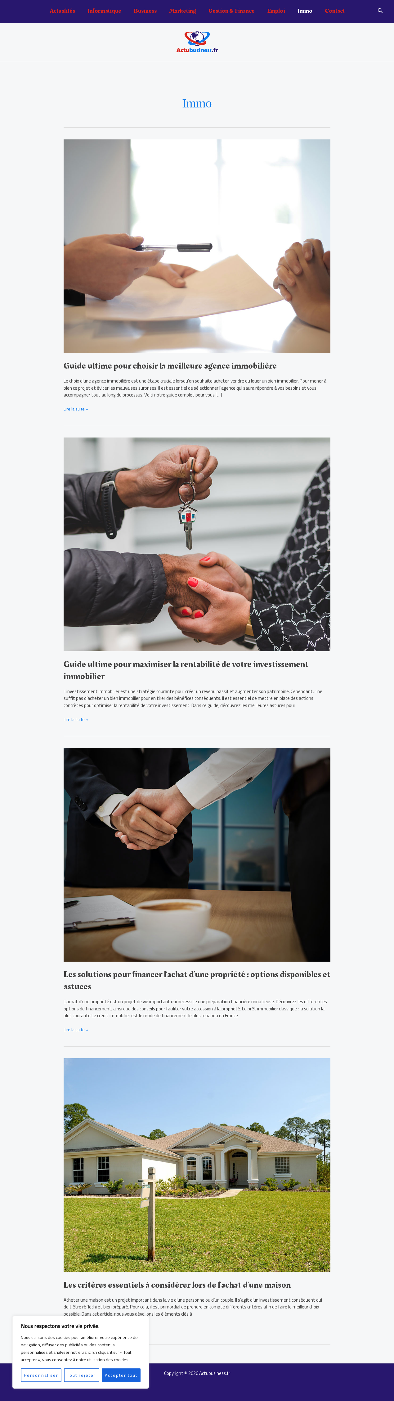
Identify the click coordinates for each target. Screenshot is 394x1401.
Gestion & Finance (231, 11)
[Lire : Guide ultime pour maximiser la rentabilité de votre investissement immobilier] (197, 543)
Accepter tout (121, 1375)
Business (145, 11)
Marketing (182, 11)
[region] (80, 1352)
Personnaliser (41, 1375)
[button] (380, 11)
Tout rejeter (81, 1375)
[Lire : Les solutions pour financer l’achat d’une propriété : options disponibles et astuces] (197, 854)
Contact (335, 11)
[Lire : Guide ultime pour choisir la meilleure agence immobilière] (197, 245)
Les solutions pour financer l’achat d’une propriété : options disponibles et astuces (175, 980)
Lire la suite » (77, 409)
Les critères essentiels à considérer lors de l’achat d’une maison (182, 1285)
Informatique (104, 11)
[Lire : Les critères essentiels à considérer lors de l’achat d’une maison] (197, 1164)
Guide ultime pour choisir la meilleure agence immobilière (174, 366)
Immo (305, 11)
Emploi (276, 11)
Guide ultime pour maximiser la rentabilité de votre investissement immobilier (191, 670)
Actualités (62, 11)
